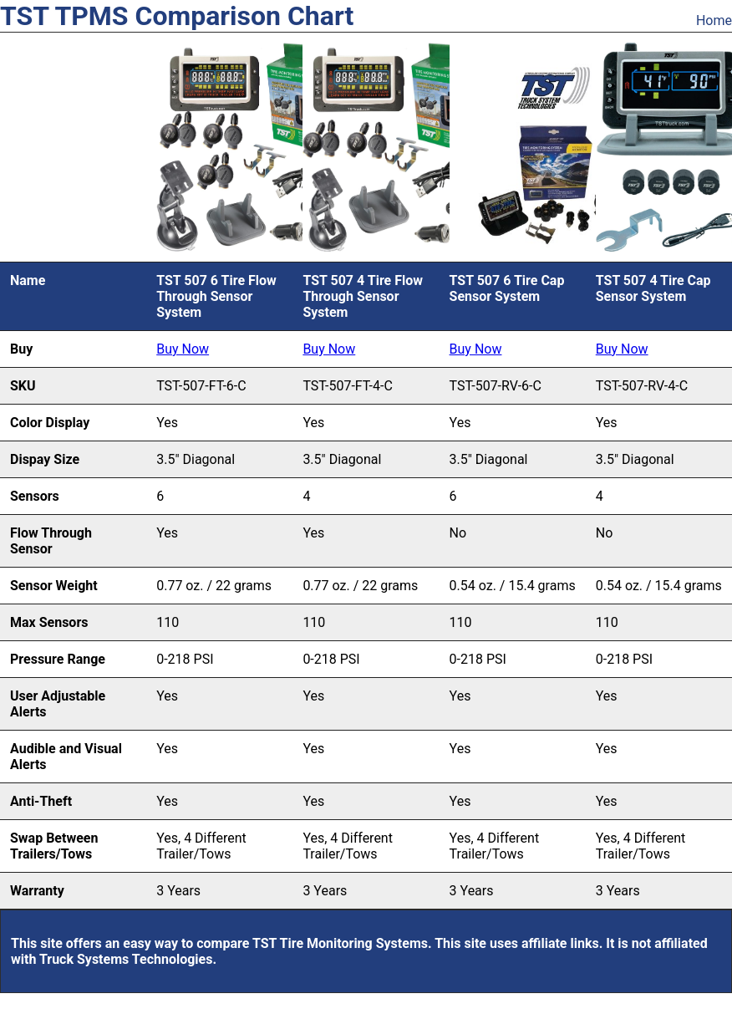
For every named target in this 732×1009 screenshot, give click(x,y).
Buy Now (182, 349)
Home (714, 20)
